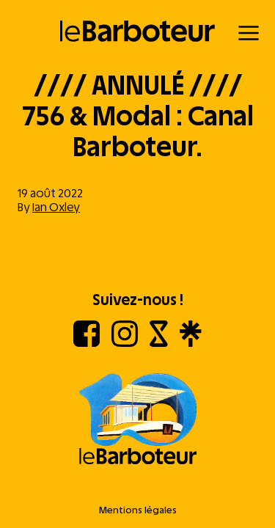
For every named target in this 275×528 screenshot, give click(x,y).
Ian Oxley (56, 207)
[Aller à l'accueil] (137, 420)
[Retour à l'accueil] (137, 31)
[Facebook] (86, 343)
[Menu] (248, 33)
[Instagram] (125, 343)
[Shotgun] (159, 343)
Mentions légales (138, 510)
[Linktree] (190, 343)
